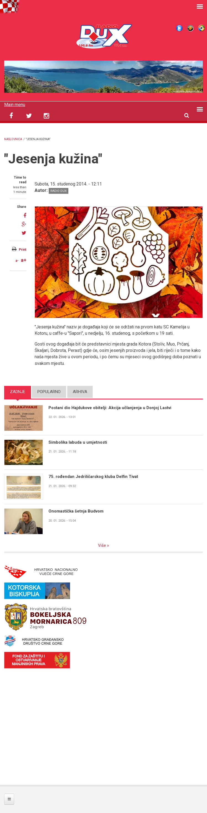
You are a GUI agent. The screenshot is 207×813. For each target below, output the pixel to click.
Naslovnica (13, 139)
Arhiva (80, 391)
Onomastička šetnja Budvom (76, 511)
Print (22, 250)
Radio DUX (58, 191)
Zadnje (17, 391)
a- (17, 261)
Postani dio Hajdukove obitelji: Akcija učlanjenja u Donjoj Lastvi (109, 407)
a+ (23, 260)
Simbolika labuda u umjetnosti (77, 442)
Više (102, 545)
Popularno (49, 391)
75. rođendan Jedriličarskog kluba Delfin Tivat (93, 476)
